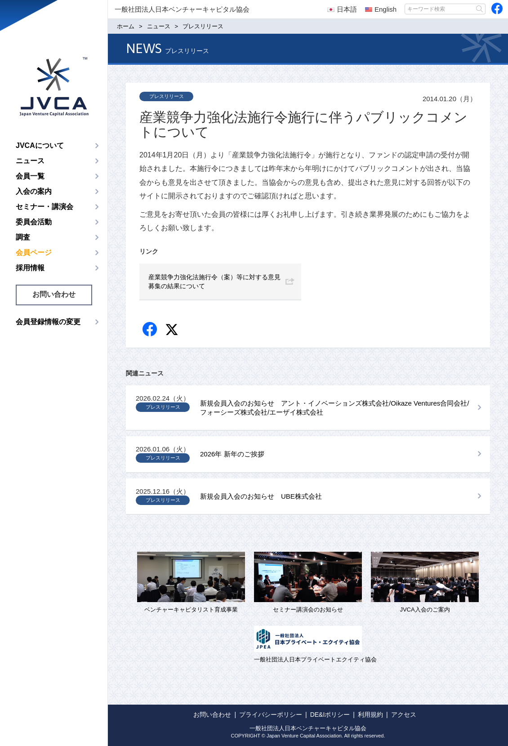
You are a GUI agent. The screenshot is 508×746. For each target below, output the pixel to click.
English (381, 9)
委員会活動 (34, 222)
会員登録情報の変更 (48, 322)
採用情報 (30, 268)
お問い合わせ (54, 294)
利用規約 (370, 714)
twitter (173, 331)
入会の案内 (34, 191)
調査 (23, 237)
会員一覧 (30, 176)
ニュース (30, 161)
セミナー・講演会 (44, 206)
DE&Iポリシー (330, 714)
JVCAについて (40, 145)
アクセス (403, 714)
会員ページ (34, 252)
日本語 (342, 9)
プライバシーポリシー (270, 714)
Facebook (150, 330)
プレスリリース (166, 96)
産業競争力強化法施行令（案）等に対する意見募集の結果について (214, 281)
